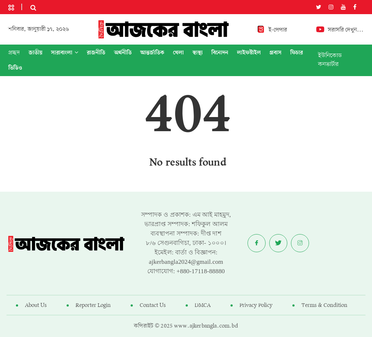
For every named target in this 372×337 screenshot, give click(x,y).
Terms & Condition (324, 305)
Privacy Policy (256, 305)
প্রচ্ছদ (14, 53)
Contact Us (153, 305)
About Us (36, 305)
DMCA (203, 305)
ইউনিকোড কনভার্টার (330, 59)
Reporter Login (93, 305)
